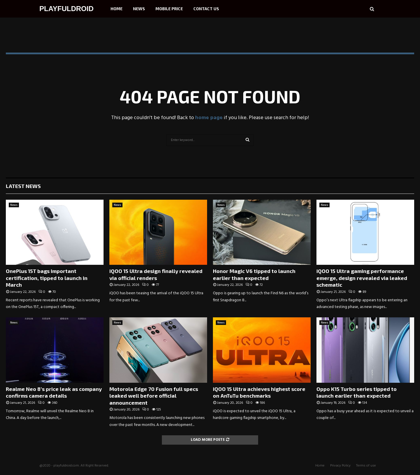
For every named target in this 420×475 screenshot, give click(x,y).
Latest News (23, 186)
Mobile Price (169, 8)
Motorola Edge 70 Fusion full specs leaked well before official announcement (153, 396)
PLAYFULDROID (66, 9)
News (139, 8)
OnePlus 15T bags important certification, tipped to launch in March (47, 278)
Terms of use (366, 465)
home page (209, 118)
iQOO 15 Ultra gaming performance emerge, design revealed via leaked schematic (361, 278)
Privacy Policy (340, 465)
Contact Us (206, 8)
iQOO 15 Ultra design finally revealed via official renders (155, 274)
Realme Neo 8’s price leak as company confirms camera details (54, 392)
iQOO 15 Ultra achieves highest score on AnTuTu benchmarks (259, 392)
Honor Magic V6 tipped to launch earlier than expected (254, 274)
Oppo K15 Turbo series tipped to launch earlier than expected (356, 392)
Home (117, 8)
